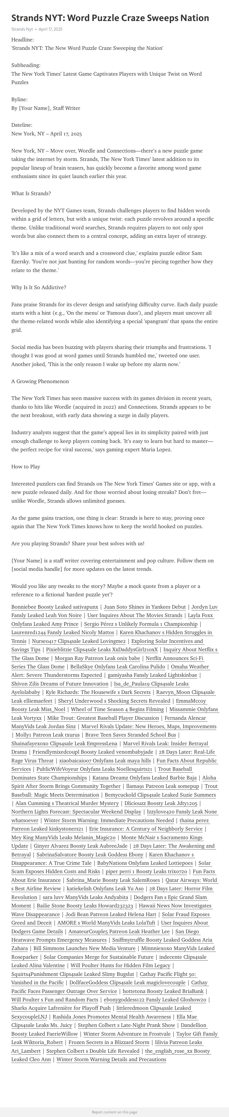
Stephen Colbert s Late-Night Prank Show (126, 1025)
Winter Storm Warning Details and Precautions (111, 1059)
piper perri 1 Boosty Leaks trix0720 (146, 871)
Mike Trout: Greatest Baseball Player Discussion (103, 718)
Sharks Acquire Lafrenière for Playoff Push (61, 1008)
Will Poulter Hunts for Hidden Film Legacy (120, 965)
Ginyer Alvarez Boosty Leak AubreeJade (81, 846)
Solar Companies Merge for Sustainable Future (99, 957)
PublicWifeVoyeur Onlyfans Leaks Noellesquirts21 (94, 769)
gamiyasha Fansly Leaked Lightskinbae (152, 675)
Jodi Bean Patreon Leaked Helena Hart (111, 914)
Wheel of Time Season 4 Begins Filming (117, 709)
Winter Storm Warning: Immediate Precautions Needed (109, 820)
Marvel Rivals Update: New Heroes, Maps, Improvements (148, 726)
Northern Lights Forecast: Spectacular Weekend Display (76, 811)
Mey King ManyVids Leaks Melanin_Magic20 (63, 837)
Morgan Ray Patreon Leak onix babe (97, 658)
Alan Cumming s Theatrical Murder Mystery (67, 803)
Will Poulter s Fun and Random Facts (54, 999)
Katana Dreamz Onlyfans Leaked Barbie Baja (144, 777)
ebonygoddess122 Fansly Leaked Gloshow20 (155, 999)
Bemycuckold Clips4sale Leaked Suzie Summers (160, 795)
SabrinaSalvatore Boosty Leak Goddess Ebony (90, 854)
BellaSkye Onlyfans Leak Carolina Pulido (117, 666)
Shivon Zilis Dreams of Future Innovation (59, 683)
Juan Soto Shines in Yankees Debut (145, 607)
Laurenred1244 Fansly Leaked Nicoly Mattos (62, 632)
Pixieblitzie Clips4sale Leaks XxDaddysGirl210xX (102, 649)
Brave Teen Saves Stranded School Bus (130, 734)
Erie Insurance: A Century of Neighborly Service (146, 828)
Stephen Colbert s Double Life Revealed (92, 1051)
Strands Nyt (22, 29)
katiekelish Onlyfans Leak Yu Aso (105, 888)
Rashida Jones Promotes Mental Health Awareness (112, 1016)
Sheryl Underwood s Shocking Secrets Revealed (114, 701)
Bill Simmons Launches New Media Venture (85, 948)
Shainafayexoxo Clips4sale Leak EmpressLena (64, 743)
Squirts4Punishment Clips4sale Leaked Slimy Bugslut (72, 974)
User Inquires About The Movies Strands (134, 615)
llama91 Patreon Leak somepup (162, 786)
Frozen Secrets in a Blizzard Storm (109, 1042)
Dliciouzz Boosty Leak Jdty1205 (161, 803)
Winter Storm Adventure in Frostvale (127, 1034)
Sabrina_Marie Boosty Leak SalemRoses (113, 880)
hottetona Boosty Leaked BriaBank (163, 991)
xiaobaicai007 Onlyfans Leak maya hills (105, 760)
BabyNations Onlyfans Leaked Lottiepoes (145, 863)
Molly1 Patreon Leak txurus (48, 734)
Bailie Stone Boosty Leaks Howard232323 (85, 905)
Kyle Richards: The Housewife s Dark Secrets (98, 692)
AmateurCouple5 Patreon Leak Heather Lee (119, 931)
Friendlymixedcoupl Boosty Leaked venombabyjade (93, 752)
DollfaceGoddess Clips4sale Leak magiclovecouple (127, 982)
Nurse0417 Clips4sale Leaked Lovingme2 (79, 641)
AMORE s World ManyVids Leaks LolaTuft (106, 922)
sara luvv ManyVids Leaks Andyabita (85, 897)
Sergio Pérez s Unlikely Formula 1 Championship (141, 624)
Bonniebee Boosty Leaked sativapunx (54, 607)
